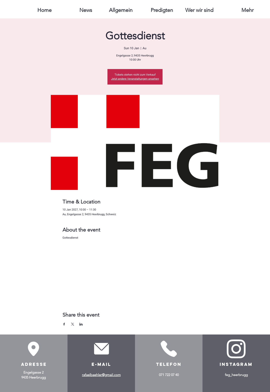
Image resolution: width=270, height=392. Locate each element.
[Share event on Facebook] (64, 324)
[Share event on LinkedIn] (81, 324)
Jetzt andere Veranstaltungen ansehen (135, 79)
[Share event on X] (72, 324)
